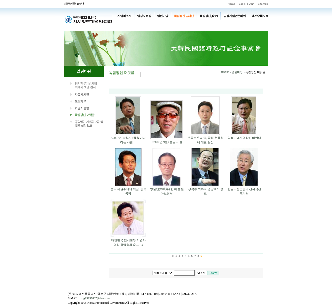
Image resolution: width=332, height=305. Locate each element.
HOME (225, 72)
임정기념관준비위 (234, 16)
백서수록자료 (260, 16)
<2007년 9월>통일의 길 (167, 142)
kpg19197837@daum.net (95, 298)
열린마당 (162, 16)
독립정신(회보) (209, 16)
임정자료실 (144, 16)
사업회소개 (124, 16)
